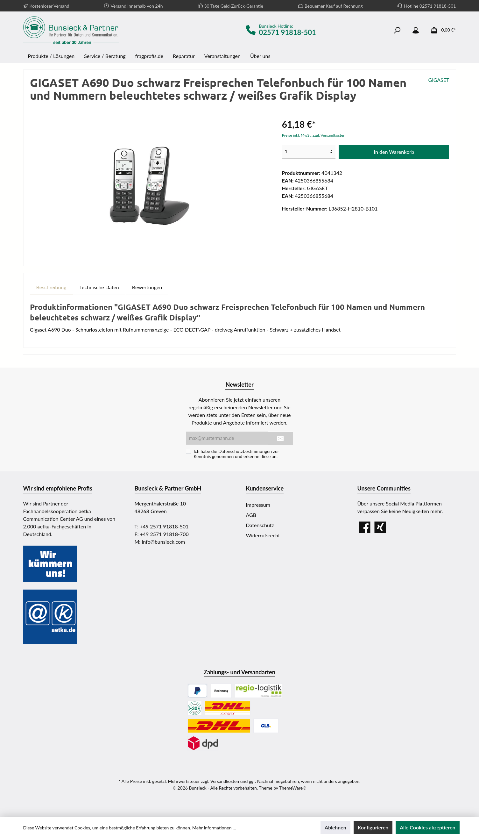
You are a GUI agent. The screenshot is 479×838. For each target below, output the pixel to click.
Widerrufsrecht (263, 535)
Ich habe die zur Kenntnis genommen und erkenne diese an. (236, 453)
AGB (251, 515)
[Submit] (280, 438)
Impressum (258, 505)
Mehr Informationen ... (214, 827)
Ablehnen (335, 827)
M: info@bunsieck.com (160, 542)
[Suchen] (397, 30)
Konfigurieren (373, 827)
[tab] (51, 287)
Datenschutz (260, 525)
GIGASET (438, 80)
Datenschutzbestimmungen (245, 451)
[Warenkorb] (441, 30)
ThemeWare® (292, 788)
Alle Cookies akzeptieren (427, 827)
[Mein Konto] (415, 30)
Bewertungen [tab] (147, 287)
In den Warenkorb (394, 152)
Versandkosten (224, 781)
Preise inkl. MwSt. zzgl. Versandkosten (313, 135)
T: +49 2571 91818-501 (162, 526)
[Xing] (380, 527)
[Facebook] (364, 527)
